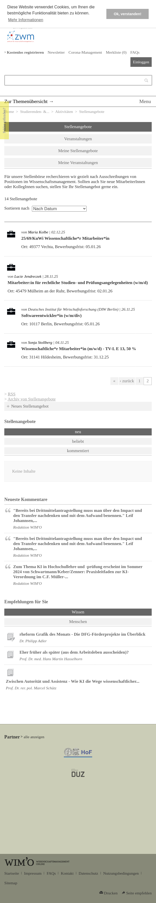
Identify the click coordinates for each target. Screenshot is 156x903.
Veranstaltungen (78, 138)
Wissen (91, 611)
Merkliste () (116, 52)
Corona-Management (85, 52)
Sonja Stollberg (40, 342)
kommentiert (78, 450)
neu (78, 431)
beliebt (78, 441)
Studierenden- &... (34, 111)
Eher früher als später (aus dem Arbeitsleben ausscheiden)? (74, 652)
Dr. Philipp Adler (33, 641)
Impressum (33, 873)
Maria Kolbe (38, 232)
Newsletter (56, 52)
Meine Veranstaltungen (78, 162)
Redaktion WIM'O (27, 527)
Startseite (11, 873)
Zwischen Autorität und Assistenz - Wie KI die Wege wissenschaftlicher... (72, 681)
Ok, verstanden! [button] (127, 14)
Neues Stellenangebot (30, 406)
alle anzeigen (34, 737)
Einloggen (141, 62)
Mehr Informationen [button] (25, 20)
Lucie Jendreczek (27, 276)
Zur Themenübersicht (26, 101)
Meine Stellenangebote (78, 150)
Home (9, 111)
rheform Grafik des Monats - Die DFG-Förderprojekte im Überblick (82, 634)
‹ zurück (127, 380)
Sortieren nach (16, 208)
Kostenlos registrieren (25, 52)
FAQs (135, 52)
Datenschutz (88, 873)
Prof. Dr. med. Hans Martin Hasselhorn (50, 659)
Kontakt (67, 873)
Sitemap (10, 883)
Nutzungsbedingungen (121, 873)
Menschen (78, 621)
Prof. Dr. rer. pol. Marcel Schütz (31, 688)
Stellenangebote (78, 126)
